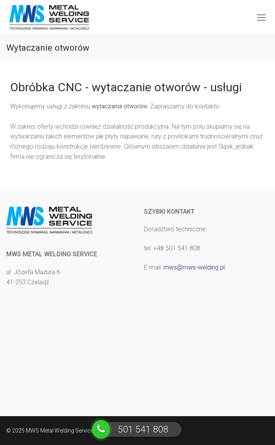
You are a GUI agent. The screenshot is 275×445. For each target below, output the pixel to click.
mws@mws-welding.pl (194, 267)
